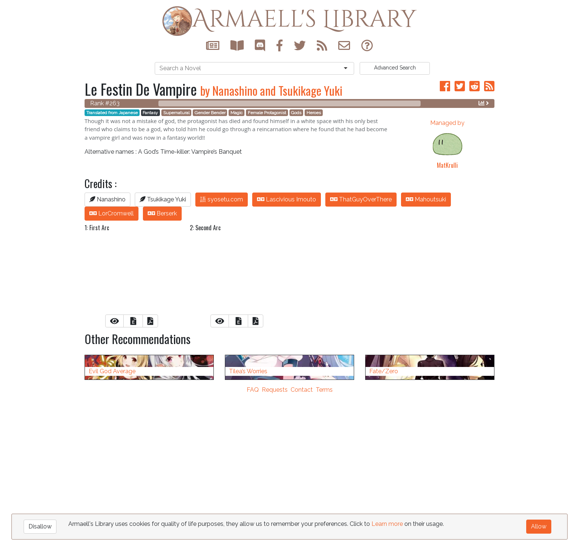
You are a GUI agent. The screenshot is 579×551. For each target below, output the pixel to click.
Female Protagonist (267, 112)
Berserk (162, 213)
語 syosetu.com (221, 199)
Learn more (387, 523)
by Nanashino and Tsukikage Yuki (271, 90)
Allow (539, 526)
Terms (324, 546)
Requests (275, 546)
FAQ (253, 546)
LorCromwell (111, 213)
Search (395, 68)
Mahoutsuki (426, 199)
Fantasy (150, 112)
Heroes (313, 112)
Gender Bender (210, 112)
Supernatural (176, 112)
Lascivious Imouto (286, 199)
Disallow (40, 526)
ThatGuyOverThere (361, 199)
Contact (302, 546)
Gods (296, 112)
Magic (236, 112)
